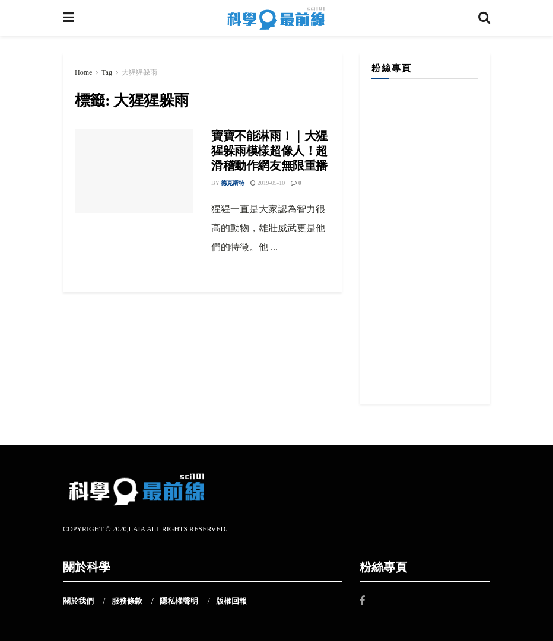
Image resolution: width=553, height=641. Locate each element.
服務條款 (127, 601)
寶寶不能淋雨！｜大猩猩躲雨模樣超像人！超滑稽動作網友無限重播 (269, 150)
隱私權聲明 (179, 601)
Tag (106, 72)
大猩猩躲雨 (139, 72)
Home (83, 72)
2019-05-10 (267, 183)
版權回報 (231, 601)
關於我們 (78, 601)
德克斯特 (232, 183)
